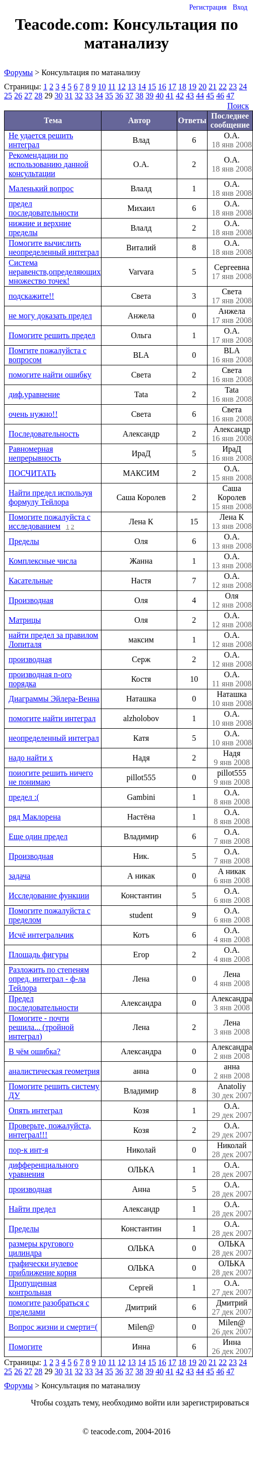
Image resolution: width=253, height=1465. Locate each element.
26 (18, 95)
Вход (240, 7)
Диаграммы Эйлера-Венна (54, 698)
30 (59, 95)
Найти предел (32, 1209)
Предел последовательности (43, 1003)
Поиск (238, 105)
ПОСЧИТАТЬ (32, 473)
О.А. (232, 140)
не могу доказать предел (50, 315)
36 (119, 95)
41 (170, 95)
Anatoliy (232, 1091)
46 (220, 95)
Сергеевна (232, 272)
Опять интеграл (36, 1110)
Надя (232, 758)
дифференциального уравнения (43, 1169)
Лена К (232, 522)
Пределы (24, 541)
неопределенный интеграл (54, 738)
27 (28, 95)
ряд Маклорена (35, 816)
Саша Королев (232, 497)
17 (172, 86)
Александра (232, 1003)
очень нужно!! (33, 414)
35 (109, 95)
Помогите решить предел (52, 335)
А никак (232, 876)
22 (223, 86)
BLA (232, 355)
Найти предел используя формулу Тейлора (50, 497)
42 (180, 95)
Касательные (31, 580)
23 (233, 86)
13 (132, 86)
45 (210, 95)
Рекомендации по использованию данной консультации (48, 164)
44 (200, 95)
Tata (232, 395)
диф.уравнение (34, 394)
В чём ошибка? (35, 1051)
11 (112, 86)
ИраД (232, 454)
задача (19, 876)
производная (30, 659)
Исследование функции (49, 895)
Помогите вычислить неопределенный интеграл (54, 247)
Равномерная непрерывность (35, 453)
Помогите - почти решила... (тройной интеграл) (41, 1027)
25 (8, 95)
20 (202, 86)
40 (160, 95)
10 (102, 86)
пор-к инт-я (28, 1150)
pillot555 (232, 778)
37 (129, 95)
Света (232, 296)
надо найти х (31, 757)
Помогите (25, 1346)
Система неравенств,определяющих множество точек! (54, 271)
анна (232, 1071)
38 (139, 95)
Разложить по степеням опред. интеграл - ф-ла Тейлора (49, 978)
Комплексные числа (43, 561)
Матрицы (25, 620)
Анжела (232, 316)
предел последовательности (43, 208)
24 (243, 86)
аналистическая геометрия (54, 1071)
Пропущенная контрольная (33, 1287)
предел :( (24, 797)
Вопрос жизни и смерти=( (53, 1327)
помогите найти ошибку (50, 374)
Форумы (18, 72)
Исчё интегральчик (41, 935)
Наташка (232, 699)
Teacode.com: (64, 24)
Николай (232, 1150)
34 (99, 95)
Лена (232, 979)
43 (190, 95)
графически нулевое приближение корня (43, 1268)
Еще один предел (38, 836)
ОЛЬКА (232, 1248)
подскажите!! (31, 296)
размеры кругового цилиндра (41, 1248)
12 (122, 86)
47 (230, 95)
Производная (31, 600)
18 (182, 86)
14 (142, 86)
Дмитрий (232, 1307)
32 (79, 95)
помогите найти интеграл (52, 718)
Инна (232, 1347)
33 (89, 95)
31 (69, 95)
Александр (232, 434)
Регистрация (207, 7)
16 (162, 86)
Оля (232, 600)
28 (38, 95)
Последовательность (44, 433)
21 (213, 86)
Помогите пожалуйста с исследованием (49, 521)
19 (192, 86)
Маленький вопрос (41, 188)
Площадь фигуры (39, 954)
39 (149, 95)
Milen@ (232, 1327)
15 (152, 86)
